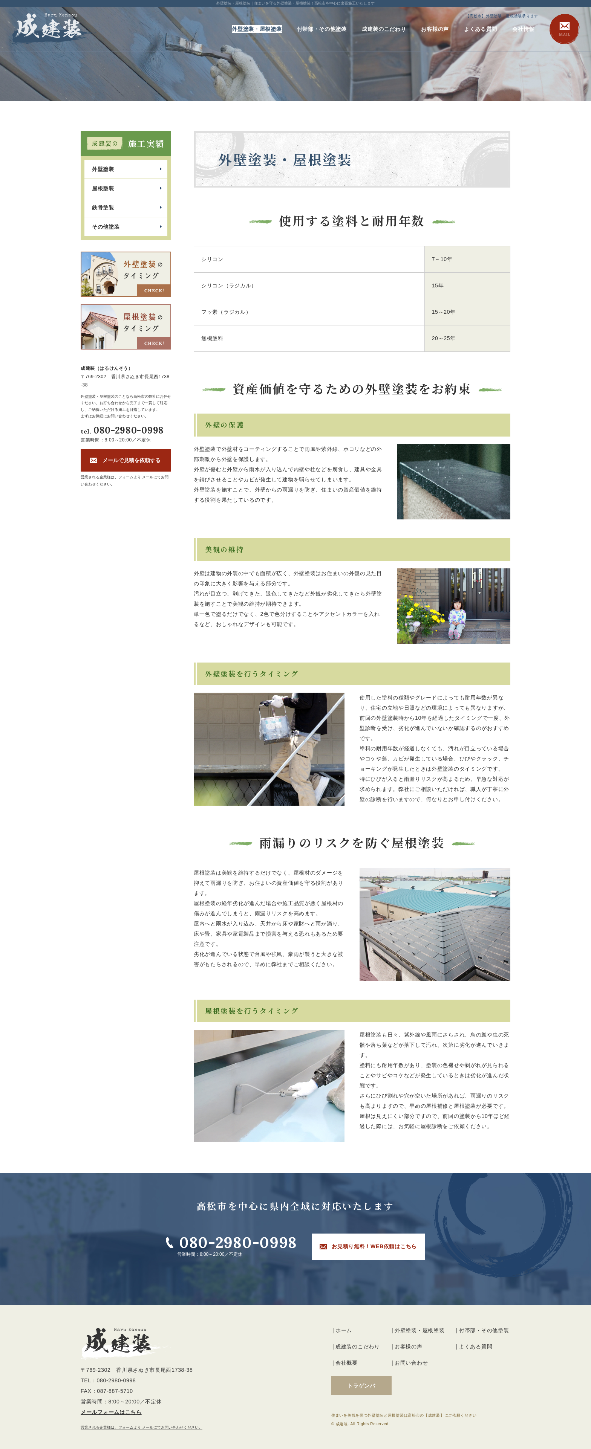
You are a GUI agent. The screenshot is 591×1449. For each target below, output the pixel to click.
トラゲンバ (361, 1386)
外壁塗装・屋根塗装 (257, 29)
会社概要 (346, 1363)
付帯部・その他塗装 (322, 29)
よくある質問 (480, 29)
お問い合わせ (411, 1363)
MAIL (565, 29)
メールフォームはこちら (111, 1412)
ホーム (343, 1330)
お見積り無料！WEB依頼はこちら (374, 1246)
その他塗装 (106, 227)
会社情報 (523, 29)
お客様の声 (435, 29)
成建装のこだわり (384, 29)
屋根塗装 (103, 188)
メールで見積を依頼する (132, 460)
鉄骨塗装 (103, 208)
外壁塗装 (103, 169)
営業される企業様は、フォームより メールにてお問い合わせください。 (141, 1427)
